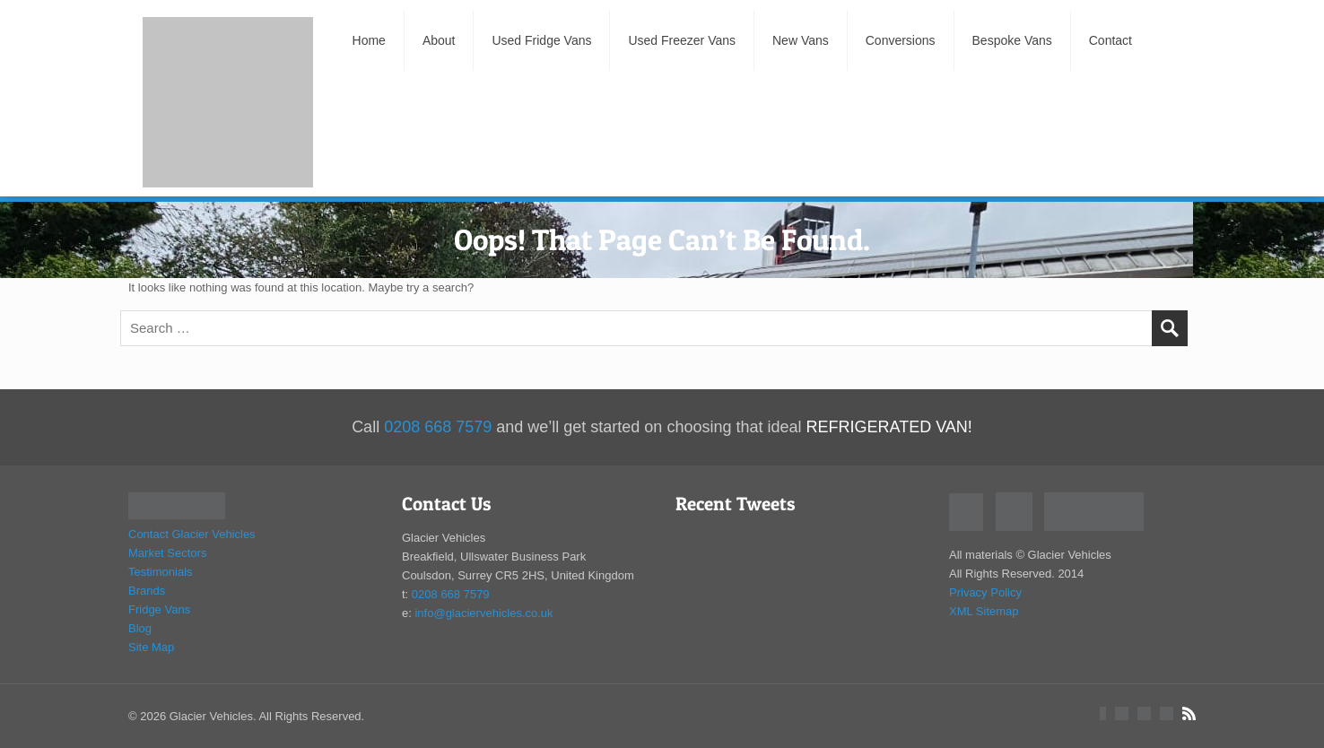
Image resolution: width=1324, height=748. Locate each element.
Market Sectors (167, 553)
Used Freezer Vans (682, 40)
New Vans (800, 40)
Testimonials (160, 571)
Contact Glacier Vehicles (192, 534)
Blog (140, 628)
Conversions (901, 40)
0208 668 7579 (451, 594)
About (439, 40)
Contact (1110, 40)
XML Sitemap (984, 611)
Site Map (151, 647)
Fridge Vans (159, 609)
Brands (146, 590)
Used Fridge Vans (541, 40)
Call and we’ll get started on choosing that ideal (662, 427)
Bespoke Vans (1012, 40)
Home (368, 40)
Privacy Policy (985, 592)
